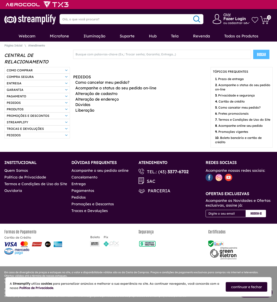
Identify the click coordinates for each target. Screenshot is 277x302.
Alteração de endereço (97, 99)
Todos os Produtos (241, 36)
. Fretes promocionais (232, 114)
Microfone (59, 36)
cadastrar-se (237, 23)
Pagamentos (82, 190)
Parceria (159, 190)
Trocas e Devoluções (89, 210)
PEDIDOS (82, 76)
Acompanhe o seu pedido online (100, 170)
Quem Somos (16, 170)
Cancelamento (84, 177)
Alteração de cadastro (96, 93)
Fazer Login (234, 18)
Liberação (84, 110)
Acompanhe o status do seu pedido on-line (115, 87)
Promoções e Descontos (92, 204)
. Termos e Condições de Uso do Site (242, 120)
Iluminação (94, 36)
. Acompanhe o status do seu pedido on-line (242, 87)
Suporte (127, 36)
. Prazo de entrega (229, 79)
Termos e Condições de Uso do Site (35, 184)
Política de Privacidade (25, 177)
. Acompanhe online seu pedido (239, 126)
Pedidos (78, 197)
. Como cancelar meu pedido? (238, 107)
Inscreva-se (256, 213)
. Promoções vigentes (231, 132)
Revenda (201, 36)
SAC (151, 181)
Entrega (78, 184)
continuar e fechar (246, 287)
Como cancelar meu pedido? (102, 82)
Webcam (27, 36)
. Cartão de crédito (230, 101)
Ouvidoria (13, 190)
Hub (153, 36)
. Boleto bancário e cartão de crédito (238, 140)
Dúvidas (82, 104)
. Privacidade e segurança (235, 95)
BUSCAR (261, 54)
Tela (175, 36)
